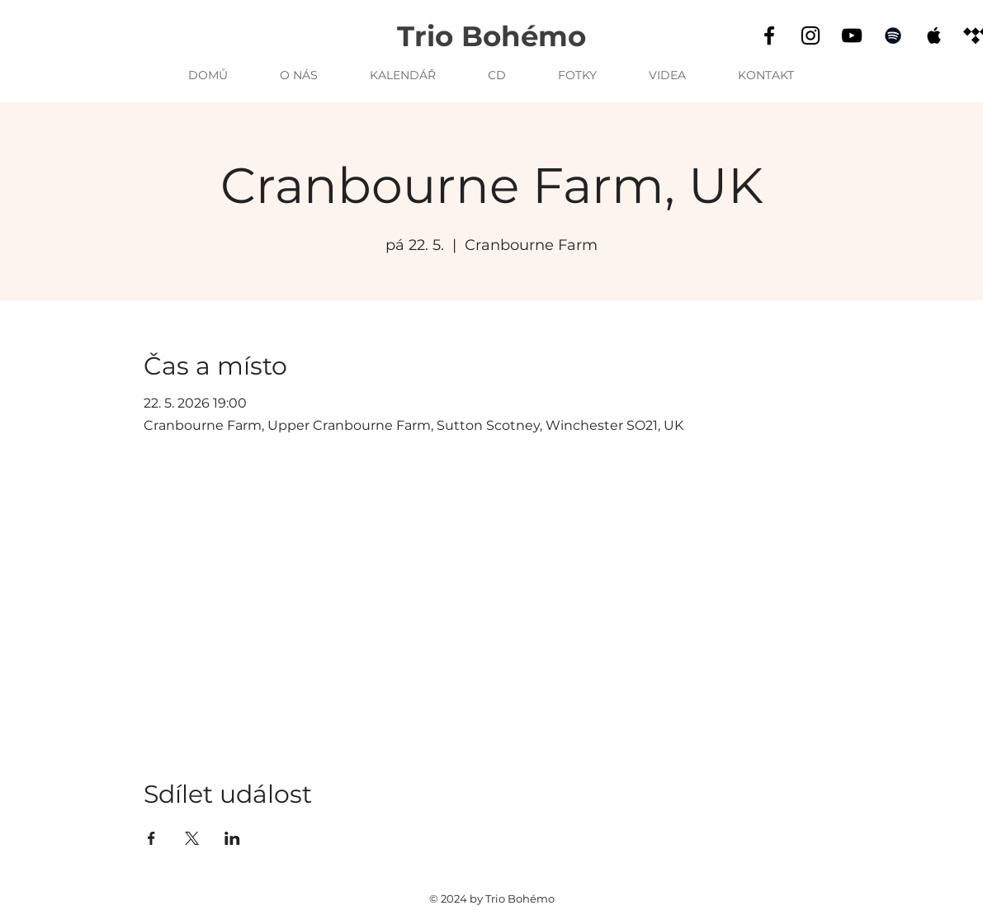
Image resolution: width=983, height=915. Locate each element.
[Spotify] (893, 35)
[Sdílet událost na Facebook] (151, 838)
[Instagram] (810, 35)
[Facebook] (769, 35)
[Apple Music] (934, 35)
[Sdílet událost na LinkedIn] (232, 838)
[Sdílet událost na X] (192, 838)
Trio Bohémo (491, 36)
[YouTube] (851, 35)
